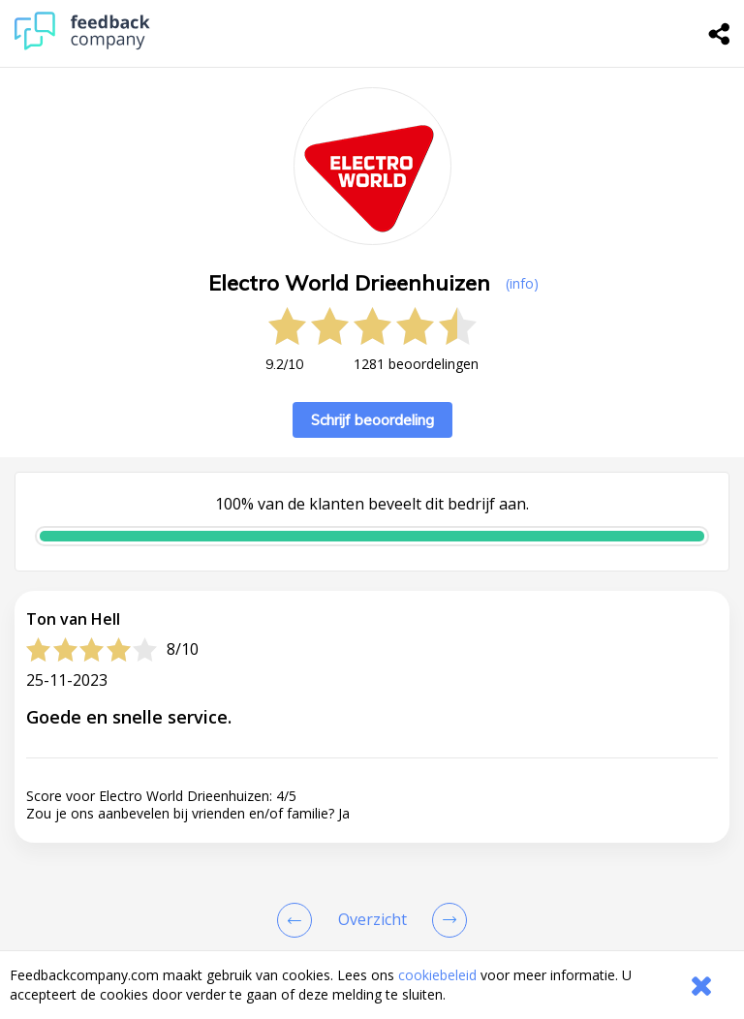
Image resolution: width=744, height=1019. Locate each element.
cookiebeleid (437, 975)
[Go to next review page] (445, 920)
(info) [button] (522, 283)
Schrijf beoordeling (372, 420)
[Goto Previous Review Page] (298, 920)
